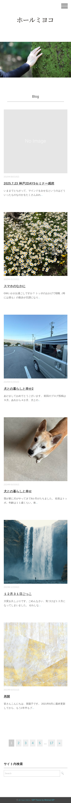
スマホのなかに (15, 286)
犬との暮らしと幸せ (18, 491)
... (42, 194)
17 (51, 743)
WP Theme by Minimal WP (43, 800)
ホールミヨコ (24, 800)
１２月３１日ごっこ (18, 594)
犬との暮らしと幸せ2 (19, 388)
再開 (7, 696)
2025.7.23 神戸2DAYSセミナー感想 (29, 183)
